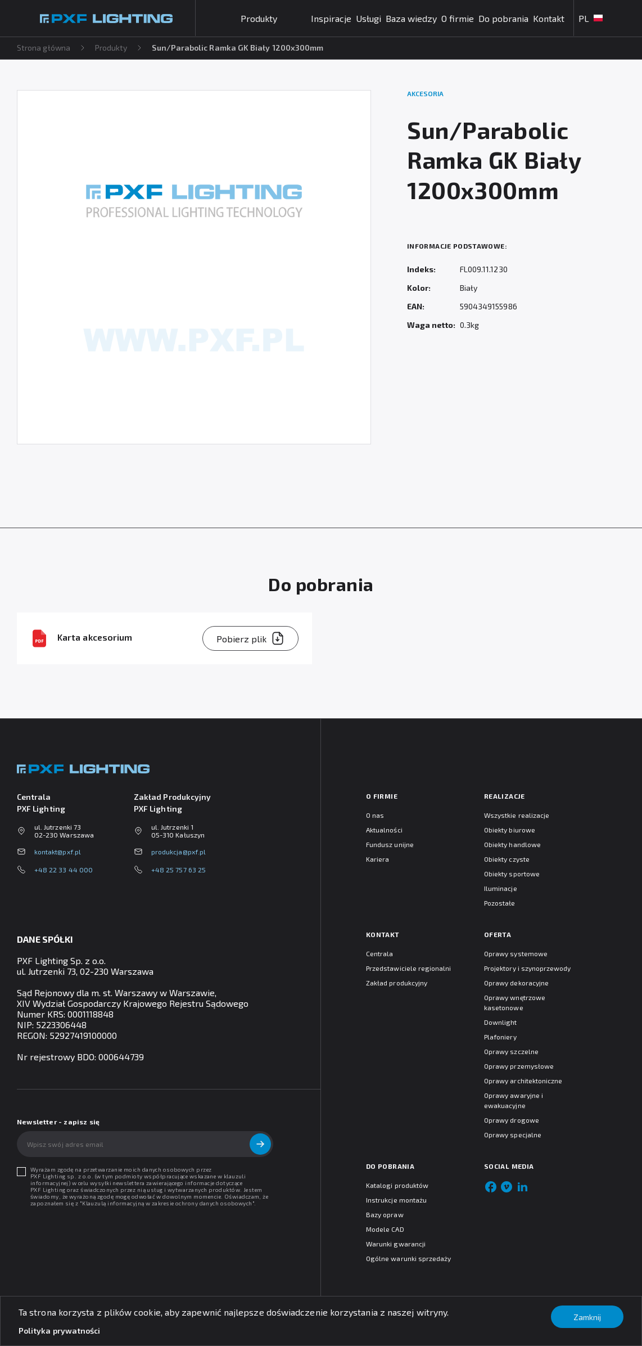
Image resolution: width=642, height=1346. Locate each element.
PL (590, 18)
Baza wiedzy (411, 18)
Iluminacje (500, 888)
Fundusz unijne (390, 844)
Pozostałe (500, 903)
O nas (375, 815)
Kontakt (548, 18)
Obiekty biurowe (509, 830)
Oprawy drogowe (511, 1120)
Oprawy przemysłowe (519, 1066)
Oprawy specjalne (512, 1134)
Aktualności (384, 830)
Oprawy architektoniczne (523, 1080)
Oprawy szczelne (511, 1051)
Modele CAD (385, 1229)
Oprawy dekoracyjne (516, 983)
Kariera (377, 859)
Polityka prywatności (59, 1330)
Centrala (379, 953)
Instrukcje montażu (396, 1200)
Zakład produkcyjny (396, 983)
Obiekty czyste (507, 859)
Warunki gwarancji (396, 1244)
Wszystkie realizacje (516, 815)
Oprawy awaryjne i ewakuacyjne (513, 1100)
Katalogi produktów (397, 1185)
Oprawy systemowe (516, 953)
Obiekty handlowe (512, 844)
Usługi (368, 18)
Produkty (112, 47)
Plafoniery (500, 1037)
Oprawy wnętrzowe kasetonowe (514, 1002)
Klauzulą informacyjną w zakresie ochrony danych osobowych (167, 1203)
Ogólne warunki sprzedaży (408, 1258)
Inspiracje (331, 18)
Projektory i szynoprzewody (527, 968)
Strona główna (44, 47)
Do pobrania (503, 18)
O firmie (457, 18)
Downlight (500, 1022)
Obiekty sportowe (512, 873)
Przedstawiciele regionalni (408, 968)
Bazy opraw (385, 1214)
